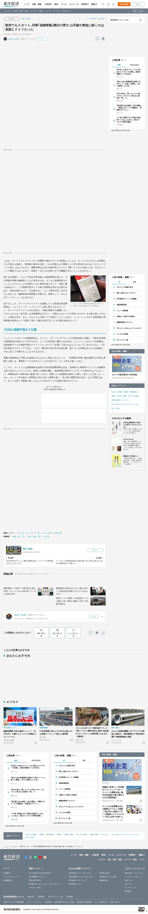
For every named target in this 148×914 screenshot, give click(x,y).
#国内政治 (133, 392)
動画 (56, 4)
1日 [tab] (119, 282)
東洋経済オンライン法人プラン (80, 873)
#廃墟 (126, 392)
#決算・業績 (121, 396)
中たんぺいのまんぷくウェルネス (129, 328)
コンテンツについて (132, 877)
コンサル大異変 (122, 334)
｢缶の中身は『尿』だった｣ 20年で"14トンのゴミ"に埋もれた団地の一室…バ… (128, 96)
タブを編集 (139, 11)
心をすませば (128, 439)
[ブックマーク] (97, 38)
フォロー (41, 39)
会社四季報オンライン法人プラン (81, 877)
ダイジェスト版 (122, 340)
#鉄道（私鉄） (32, 536)
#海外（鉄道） (26, 19)
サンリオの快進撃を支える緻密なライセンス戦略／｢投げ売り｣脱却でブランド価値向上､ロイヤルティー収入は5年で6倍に (113, 811)
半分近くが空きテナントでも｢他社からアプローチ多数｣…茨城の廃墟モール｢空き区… (129, 72)
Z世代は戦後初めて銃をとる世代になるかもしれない (132, 425)
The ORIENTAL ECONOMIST (40, 873)
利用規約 (128, 891)
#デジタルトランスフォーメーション (125, 404)
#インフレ (125, 400)
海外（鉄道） (28, 549)
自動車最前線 (122, 305)
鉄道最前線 (8, 880)
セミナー (72, 4)
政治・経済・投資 (21, 11)
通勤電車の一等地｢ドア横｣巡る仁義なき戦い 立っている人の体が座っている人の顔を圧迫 (20, 591)
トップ (26, 4)
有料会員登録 (124, 4)
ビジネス (8, 11)
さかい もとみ (13, 39)
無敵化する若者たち (130, 456)
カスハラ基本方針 (100, 902)
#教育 (113, 396)
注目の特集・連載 (119, 351)
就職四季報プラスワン (125, 322)
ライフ (48, 11)
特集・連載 (36, 4)
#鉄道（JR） (16, 536)
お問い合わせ (115, 902)
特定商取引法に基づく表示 (64, 902)
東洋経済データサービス (78, 880)
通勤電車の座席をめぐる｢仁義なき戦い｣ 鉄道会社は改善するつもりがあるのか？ (72, 591)
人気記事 (48, 4)
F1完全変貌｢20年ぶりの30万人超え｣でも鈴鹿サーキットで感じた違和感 (55, 732)
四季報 (84, 4)
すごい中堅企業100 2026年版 (124, 375)
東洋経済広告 (105, 873)
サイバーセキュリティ (12, 877)
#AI (45, 536)
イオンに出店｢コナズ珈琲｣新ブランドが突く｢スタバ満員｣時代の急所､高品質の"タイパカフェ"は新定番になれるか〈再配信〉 (92, 732)
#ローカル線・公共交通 (51, 533)
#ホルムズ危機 (116, 392)
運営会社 (31, 897)
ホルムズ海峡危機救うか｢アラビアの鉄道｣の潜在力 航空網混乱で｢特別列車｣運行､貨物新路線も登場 (127, 734)
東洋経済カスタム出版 (108, 877)
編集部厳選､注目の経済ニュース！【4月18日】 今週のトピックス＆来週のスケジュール (20, 734)
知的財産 (48, 902)
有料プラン (129, 880)
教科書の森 (104, 880)
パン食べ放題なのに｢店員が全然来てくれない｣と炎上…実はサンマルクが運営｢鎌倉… (129, 120)
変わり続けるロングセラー (126, 293)
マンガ (63, 4)
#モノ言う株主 (133, 396)
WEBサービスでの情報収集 (14, 902)
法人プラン (129, 884)
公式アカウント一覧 (55, 897)
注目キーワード (118, 386)
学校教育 (7, 873)
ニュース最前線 (122, 310)
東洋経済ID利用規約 (84, 902)
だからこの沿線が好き (125, 287)
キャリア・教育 (37, 11)
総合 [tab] (119, 65)
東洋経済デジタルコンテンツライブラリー (44, 884)
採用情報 (41, 897)
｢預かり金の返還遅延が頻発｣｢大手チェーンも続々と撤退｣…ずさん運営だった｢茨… (129, 84)
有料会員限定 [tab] (134, 65)
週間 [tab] (134, 282)
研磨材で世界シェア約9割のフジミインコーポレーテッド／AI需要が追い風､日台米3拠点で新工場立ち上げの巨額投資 (113, 792)
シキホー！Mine (35, 888)
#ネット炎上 (116, 408)
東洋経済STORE (35, 880)
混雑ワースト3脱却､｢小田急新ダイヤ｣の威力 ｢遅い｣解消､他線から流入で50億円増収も (72, 601)
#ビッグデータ (31, 533)
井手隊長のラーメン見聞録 (126, 299)
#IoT (18, 533)
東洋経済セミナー (75, 884)
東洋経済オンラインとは (119, 20)
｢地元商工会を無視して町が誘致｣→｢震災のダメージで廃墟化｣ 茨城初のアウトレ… (129, 108)
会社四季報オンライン (37, 877)
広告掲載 (69, 897)
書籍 (93, 4)
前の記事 (93, 19)
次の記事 (101, 19)
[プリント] (103, 38)
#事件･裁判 (115, 400)
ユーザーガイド (130, 888)
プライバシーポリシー (34, 902)
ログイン (138, 4)
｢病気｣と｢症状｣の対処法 (126, 316)
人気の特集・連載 (120, 277)
